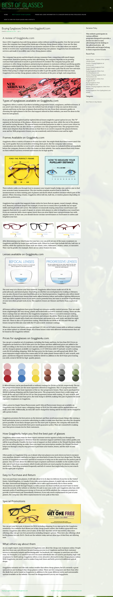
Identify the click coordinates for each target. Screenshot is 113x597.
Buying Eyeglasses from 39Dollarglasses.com (15, 591)
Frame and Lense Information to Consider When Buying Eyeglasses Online (60, 14)
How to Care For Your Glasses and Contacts (19, 19)
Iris (19, 31)
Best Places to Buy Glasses (21, 14)
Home (6, 14)
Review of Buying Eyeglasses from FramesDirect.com (66, 591)
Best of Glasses (22, 5)
